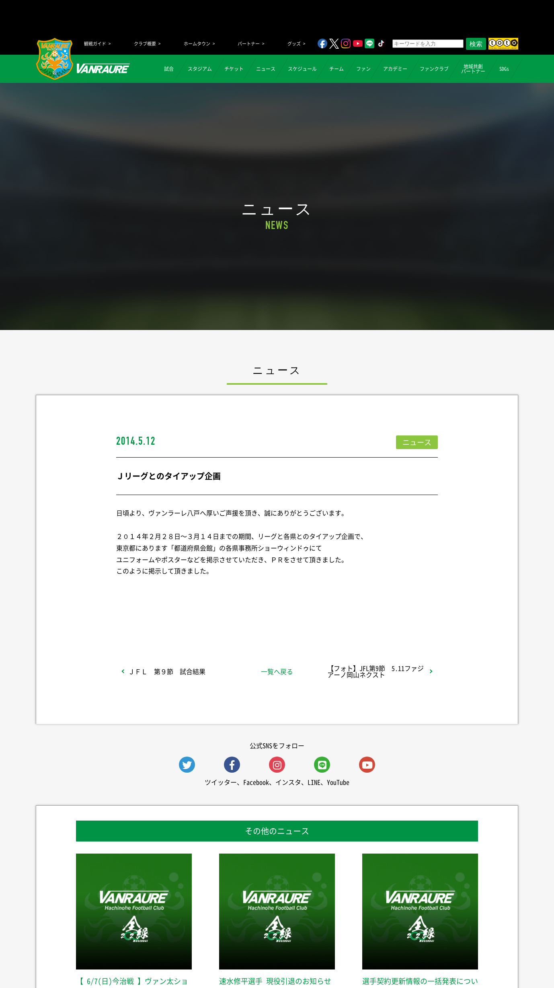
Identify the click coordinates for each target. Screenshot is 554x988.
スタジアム (200, 68)
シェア (180, 615)
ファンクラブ (434, 68)
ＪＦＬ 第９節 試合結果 (166, 671)
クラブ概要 (145, 43)
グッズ (294, 43)
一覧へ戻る (277, 671)
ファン (363, 68)
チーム (336, 68)
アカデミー (395, 68)
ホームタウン (197, 43)
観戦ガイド (95, 43)
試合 (169, 68)
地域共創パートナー (473, 69)
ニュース (265, 68)
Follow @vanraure (358, 615)
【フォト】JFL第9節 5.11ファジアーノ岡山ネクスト (375, 671)
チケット (234, 68)
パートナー (249, 43)
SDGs (504, 68)
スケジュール (302, 68)
